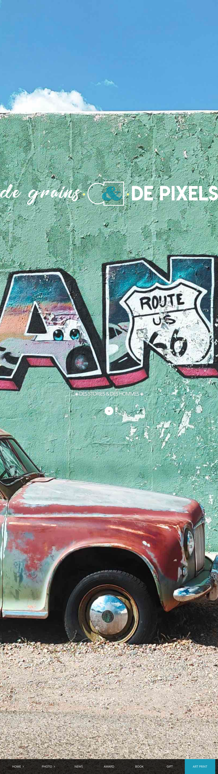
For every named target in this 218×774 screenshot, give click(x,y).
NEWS (79, 766)
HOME (16, 766)
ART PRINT (200, 766)
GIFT (170, 766)
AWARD (109, 766)
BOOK (139, 766)
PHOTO (47, 766)
